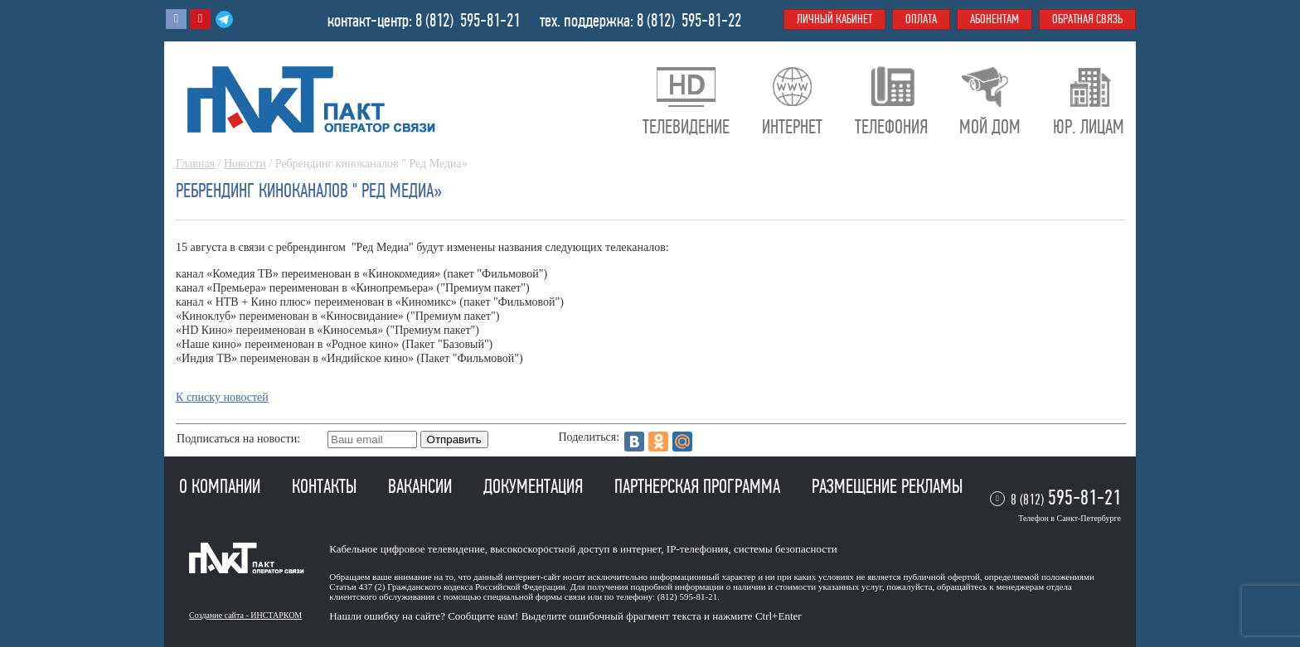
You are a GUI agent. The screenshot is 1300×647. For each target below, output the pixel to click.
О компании (221, 486)
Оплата (921, 19)
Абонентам (994, 19)
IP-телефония (698, 549)
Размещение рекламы (887, 486)
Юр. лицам (1088, 127)
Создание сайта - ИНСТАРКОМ (245, 615)
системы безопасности (785, 549)
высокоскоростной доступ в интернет (575, 549)
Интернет (792, 127)
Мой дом (990, 127)
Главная (195, 163)
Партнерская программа (699, 486)
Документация (535, 486)
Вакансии (422, 486)
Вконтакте (176, 19)
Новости (245, 163)
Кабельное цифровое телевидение (406, 549)
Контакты (326, 486)
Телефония (891, 127)
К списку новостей (222, 397)
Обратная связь (1087, 19)
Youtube (200, 19)
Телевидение (686, 127)
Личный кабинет (834, 19)
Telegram (224, 19)
